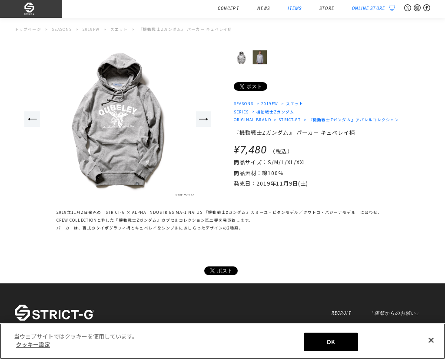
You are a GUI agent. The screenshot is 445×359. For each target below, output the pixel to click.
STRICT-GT (290, 120)
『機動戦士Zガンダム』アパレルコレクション (354, 120)
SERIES (241, 112)
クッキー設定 (33, 345)
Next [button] (204, 119)
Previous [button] (32, 119)
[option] (118, 119)
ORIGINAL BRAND (252, 120)
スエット (294, 103)
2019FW (270, 103)
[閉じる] (431, 340)
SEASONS (244, 103)
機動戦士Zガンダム (275, 112)
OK (330, 342)
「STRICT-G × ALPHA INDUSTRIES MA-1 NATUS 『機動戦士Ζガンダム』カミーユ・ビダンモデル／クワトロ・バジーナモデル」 (230, 212)
